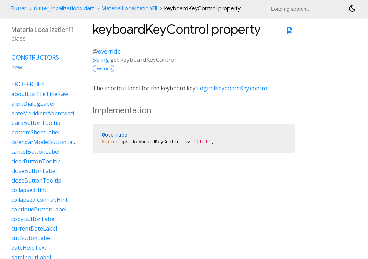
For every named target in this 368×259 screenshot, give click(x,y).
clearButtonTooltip (36, 161)
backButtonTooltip (35, 123)
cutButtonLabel (31, 238)
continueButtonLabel (38, 209)
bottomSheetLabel (35, 132)
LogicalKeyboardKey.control (233, 88)
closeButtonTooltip (36, 180)
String (101, 59)
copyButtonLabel (33, 219)
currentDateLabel (34, 228)
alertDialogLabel (32, 103)
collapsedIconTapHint (39, 199)
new (16, 67)
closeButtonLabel (34, 171)
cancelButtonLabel (35, 151)
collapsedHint (28, 190)
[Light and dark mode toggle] (352, 8)
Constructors (35, 57)
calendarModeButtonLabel (45, 142)
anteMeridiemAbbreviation (46, 113)
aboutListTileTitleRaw (39, 94)
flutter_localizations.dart (64, 8)
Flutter (18, 8)
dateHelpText (28, 247)
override (109, 51)
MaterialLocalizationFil (129, 8)
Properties (28, 84)
